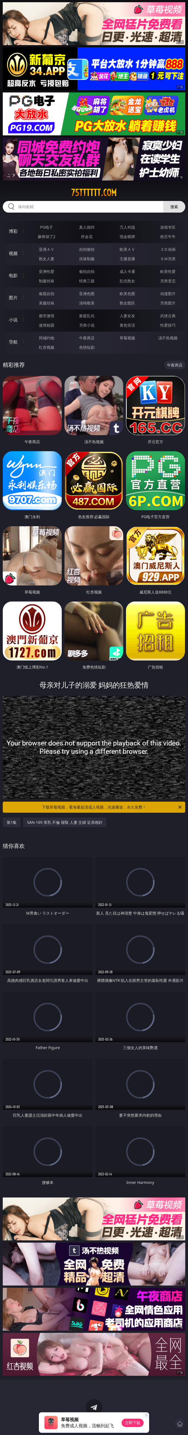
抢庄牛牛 (168, 236)
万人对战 (127, 227)
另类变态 (168, 280)
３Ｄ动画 (168, 249)
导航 (13, 342)
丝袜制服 (87, 258)
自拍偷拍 (87, 249)
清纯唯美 (87, 303)
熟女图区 (127, 303)
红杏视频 (46, 347)
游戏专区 (168, 227)
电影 (13, 275)
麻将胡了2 (46, 236)
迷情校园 (46, 325)
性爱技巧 (168, 325)
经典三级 (87, 280)
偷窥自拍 (46, 293)
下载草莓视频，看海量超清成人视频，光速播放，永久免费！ (112, 807)
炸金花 (87, 236)
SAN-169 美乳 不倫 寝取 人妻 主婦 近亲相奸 (65, 822)
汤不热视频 (168, 337)
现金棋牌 (127, 236)
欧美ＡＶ (127, 249)
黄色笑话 (127, 325)
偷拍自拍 (87, 271)
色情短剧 (87, 347)
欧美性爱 (168, 271)
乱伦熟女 (127, 280)
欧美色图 (127, 293)
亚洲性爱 (46, 271)
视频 (13, 253)
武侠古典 (168, 315)
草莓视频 (127, 337)
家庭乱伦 (87, 315)
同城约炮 (46, 337)
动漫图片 (168, 293)
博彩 (13, 231)
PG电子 (46, 227)
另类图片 (168, 303)
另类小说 (87, 325)
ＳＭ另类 (168, 258)
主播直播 (127, 258)
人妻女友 (127, 315)
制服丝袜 (46, 280)
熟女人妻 (46, 258)
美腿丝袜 (46, 303)
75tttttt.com (94, 192)
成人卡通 (127, 271)
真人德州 (87, 227)
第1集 (12, 822)
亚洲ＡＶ (46, 249)
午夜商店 (87, 337)
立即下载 (132, 1422)
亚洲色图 (87, 293)
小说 (13, 320)
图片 (13, 298)
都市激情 (46, 315)
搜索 (174, 206)
